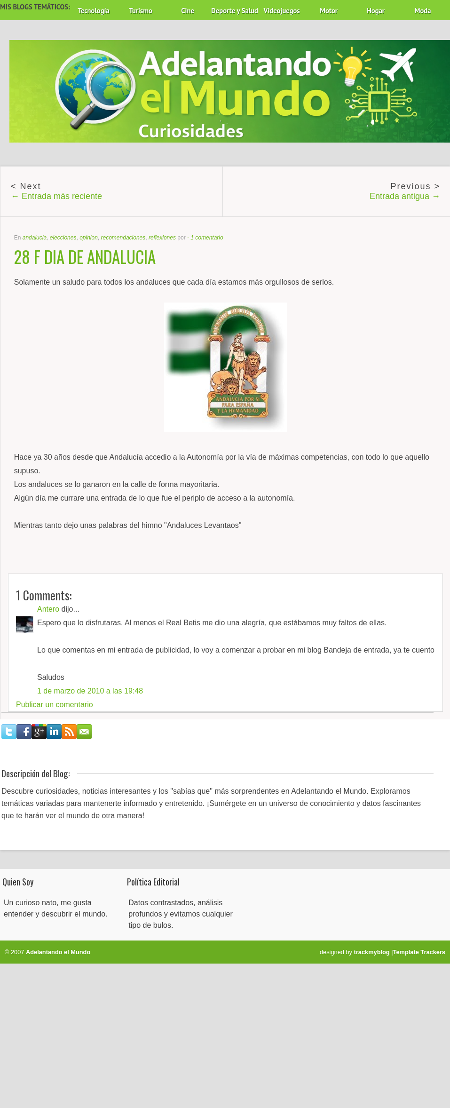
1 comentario (206, 237)
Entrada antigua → (405, 196)
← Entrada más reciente (56, 196)
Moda (423, 10)
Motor (329, 10)
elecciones (63, 237)
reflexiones (162, 237)
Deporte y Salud (234, 10)
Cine (187, 10)
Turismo (140, 10)
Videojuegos (282, 10)
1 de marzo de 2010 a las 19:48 (90, 691)
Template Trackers (419, 952)
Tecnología (93, 10)
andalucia (35, 237)
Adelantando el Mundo (58, 952)
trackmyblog (372, 952)
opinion (88, 237)
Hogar (376, 10)
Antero (48, 609)
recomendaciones (123, 237)
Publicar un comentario (54, 705)
